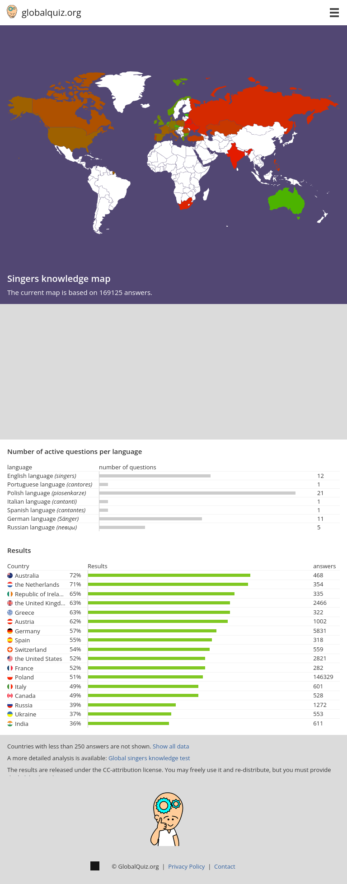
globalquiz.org (51, 12)
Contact (224, 866)
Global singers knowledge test (149, 758)
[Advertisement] (173, 372)
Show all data (171, 746)
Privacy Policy (186, 866)
